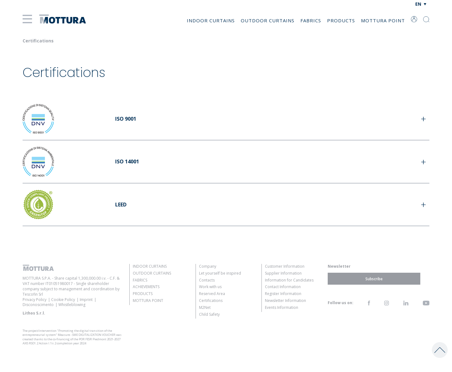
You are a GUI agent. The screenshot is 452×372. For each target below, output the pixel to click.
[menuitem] (420, 4)
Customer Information (284, 266)
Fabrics (310, 20)
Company (207, 266)
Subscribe (374, 278)
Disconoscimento (38, 304)
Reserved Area (212, 293)
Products (341, 20)
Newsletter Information (285, 300)
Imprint (86, 299)
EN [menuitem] (418, 4)
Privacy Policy (34, 299)
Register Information (283, 293)
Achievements (146, 286)
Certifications (211, 300)
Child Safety (209, 314)
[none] (420, 4)
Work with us (210, 286)
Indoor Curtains (211, 20)
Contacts (207, 280)
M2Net (205, 307)
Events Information (281, 307)
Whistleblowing (71, 304)
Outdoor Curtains (267, 20)
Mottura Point (383, 20)
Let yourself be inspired (220, 273)
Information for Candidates (289, 280)
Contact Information (283, 286)
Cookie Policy (63, 299)
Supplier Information (283, 273)
